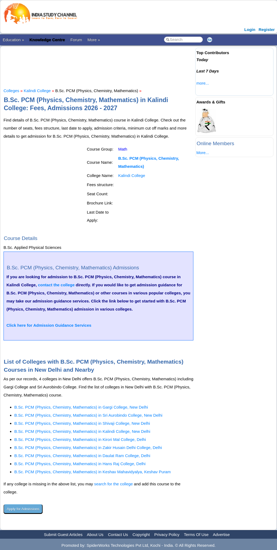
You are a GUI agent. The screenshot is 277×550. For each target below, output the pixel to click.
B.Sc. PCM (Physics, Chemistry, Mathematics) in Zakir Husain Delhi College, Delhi (88, 447)
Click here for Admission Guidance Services (48, 325)
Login (249, 29)
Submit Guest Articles (63, 534)
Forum (76, 39)
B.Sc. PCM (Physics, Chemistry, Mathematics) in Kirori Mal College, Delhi (80, 439)
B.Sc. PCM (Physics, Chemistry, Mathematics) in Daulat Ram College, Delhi (82, 455)
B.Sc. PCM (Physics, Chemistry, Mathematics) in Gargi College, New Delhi (81, 407)
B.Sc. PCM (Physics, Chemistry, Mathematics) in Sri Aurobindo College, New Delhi (88, 415)
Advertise (221, 534)
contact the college (56, 285)
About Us (95, 534)
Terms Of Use (196, 534)
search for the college (113, 484)
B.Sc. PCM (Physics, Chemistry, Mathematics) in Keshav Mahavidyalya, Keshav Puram (92, 471)
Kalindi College (37, 90)
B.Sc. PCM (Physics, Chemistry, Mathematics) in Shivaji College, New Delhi (82, 423)
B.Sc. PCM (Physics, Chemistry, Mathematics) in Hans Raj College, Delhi (80, 463)
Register (267, 29)
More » (93, 39)
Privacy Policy (166, 534)
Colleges (11, 90)
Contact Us (118, 534)
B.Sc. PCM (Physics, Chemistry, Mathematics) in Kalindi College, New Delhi (82, 431)
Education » (13, 39)
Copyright (141, 534)
